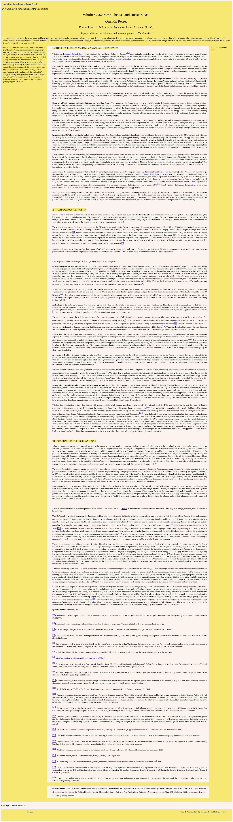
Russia (165, 174)
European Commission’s (73, 54)
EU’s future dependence (149, 174)
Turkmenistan (190, 185)
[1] (128, 53)
